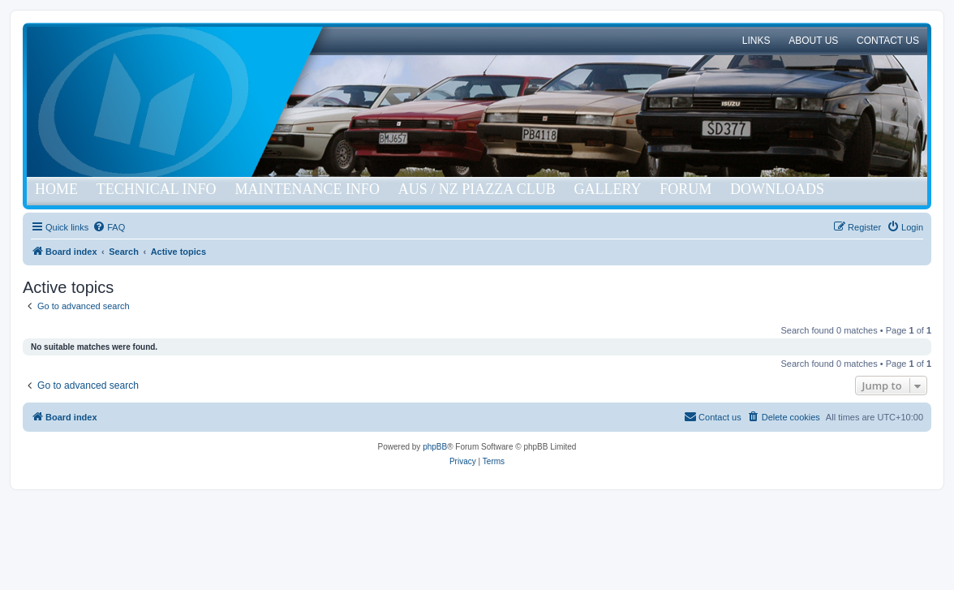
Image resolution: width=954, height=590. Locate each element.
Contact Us (888, 40)
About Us (813, 40)
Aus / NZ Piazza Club (477, 189)
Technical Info (157, 189)
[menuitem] (108, 227)
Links (756, 40)
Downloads (777, 189)
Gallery (607, 189)
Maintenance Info (307, 189)
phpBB (435, 446)
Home (56, 189)
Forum (685, 189)
